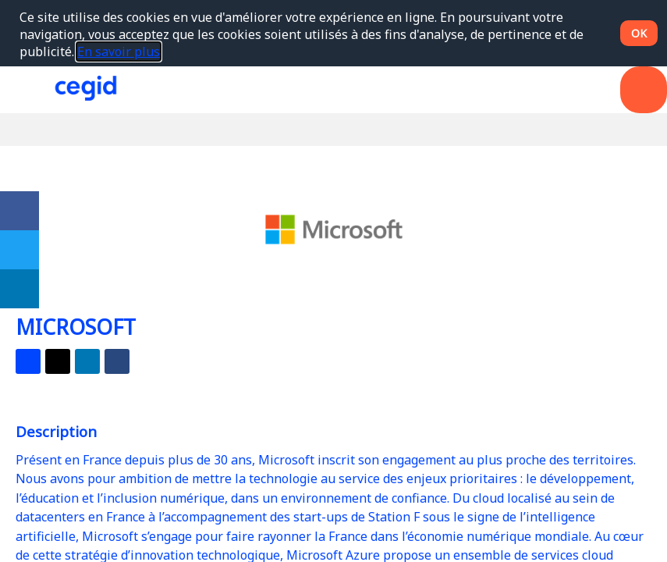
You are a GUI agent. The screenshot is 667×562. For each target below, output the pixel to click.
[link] (19, 210)
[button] (23, 89)
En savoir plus (118, 51)
